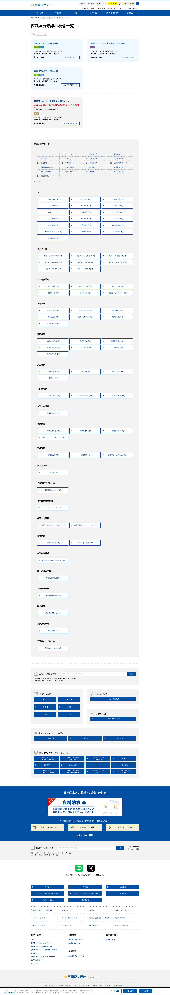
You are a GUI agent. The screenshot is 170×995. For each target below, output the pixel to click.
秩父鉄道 (91, 171)
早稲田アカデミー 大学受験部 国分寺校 (107, 43)
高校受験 (58, 13)
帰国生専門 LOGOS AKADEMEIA (43, 956)
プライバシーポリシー (88, 985)
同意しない (130, 991)
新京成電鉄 (91, 163)
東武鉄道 (42, 163)
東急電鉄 (115, 154)
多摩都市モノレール (119, 163)
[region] (85, 991)
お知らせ (122, 8)
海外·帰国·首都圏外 (112, 13)
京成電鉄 (66, 163)
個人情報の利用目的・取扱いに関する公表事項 (110, 985)
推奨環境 (68, 985)
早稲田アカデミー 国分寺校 (46, 43)
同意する (146, 991)
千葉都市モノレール (45, 176)
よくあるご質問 (112, 8)
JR (39, 154)
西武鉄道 (42, 158)
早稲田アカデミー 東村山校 (46, 71)
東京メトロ (67, 154)
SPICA (34, 953)
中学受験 (40, 13)
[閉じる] (166, 991)
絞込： (39, 34)
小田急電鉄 (91, 158)
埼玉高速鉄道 (68, 171)
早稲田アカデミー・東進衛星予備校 (44, 950)
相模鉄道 (91, 167)
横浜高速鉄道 (116, 167)
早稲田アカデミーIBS (75, 940)
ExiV (32, 940)
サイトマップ (76, 985)
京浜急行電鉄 (116, 158)
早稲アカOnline (134, 8)
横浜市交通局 (68, 167)
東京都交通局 (92, 154)
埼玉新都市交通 (44, 171)
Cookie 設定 (115, 991)
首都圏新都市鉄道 (45, 167)
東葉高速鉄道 (116, 171)
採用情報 (101, 8)
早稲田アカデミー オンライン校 (41, 943)
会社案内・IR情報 (89, 8)
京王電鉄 (66, 158)
